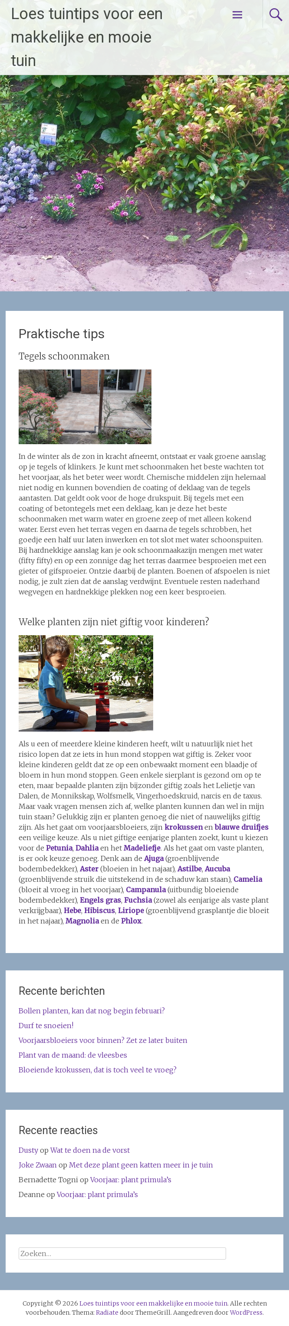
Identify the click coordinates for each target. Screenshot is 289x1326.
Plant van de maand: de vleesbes (73, 1055)
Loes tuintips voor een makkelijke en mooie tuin (87, 37)
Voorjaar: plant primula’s (130, 1179)
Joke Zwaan (38, 1165)
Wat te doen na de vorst (90, 1150)
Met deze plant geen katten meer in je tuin (141, 1165)
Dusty (28, 1150)
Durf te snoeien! (46, 1025)
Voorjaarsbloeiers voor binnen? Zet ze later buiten (103, 1040)
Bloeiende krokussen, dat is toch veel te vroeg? (98, 1069)
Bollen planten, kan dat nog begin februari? (92, 1010)
